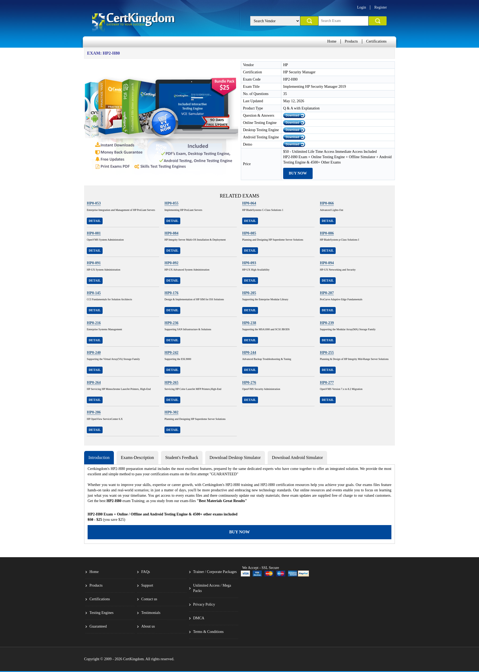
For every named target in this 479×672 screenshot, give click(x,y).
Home (331, 41)
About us (148, 626)
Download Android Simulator (297, 457)
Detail (95, 221)
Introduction (99, 457)
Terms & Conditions (208, 632)
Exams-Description (137, 457)
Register (380, 7)
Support (147, 585)
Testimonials (150, 613)
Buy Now (298, 173)
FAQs (145, 572)
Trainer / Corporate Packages (215, 572)
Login (361, 7)
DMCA (198, 618)
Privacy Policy (204, 604)
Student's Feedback (181, 457)
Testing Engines (101, 613)
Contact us (149, 599)
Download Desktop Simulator (235, 457)
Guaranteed (98, 626)
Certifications (376, 41)
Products (351, 41)
